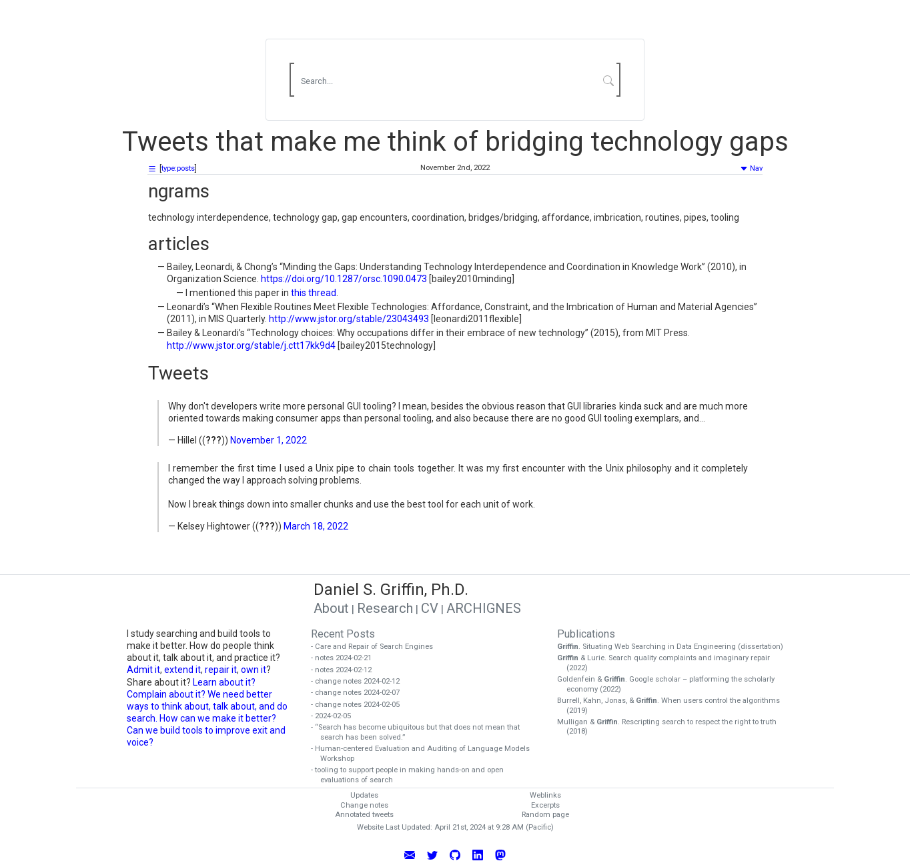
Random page (545, 814)
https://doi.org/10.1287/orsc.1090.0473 (344, 278)
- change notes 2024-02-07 (360, 692)
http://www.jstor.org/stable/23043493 (349, 318)
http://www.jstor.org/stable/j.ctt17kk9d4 (251, 345)
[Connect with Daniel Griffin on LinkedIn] (477, 853)
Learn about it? (224, 682)
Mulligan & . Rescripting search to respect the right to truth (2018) (671, 727)
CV (429, 608)
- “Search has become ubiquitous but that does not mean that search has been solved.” (420, 732)
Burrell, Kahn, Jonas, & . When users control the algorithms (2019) (673, 705)
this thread (313, 292)
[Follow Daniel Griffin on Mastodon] (500, 853)
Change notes (364, 805)
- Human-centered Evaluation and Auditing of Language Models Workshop (425, 753)
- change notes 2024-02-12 (360, 681)
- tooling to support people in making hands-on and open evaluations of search (412, 775)
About (331, 608)
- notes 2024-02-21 (346, 658)
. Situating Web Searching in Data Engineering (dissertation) (674, 646)
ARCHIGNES (483, 608)
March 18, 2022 (316, 526)
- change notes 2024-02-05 (360, 704)
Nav (751, 168)
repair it (221, 669)
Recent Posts (343, 634)
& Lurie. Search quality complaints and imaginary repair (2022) (668, 663)
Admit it (143, 669)
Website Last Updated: (394, 827)
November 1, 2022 (268, 440)
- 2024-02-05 (335, 716)
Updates (364, 795)
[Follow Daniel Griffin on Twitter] (432, 853)
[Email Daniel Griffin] (409, 853)
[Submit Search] (608, 80)
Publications (586, 634)
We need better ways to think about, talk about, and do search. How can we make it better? (207, 706)
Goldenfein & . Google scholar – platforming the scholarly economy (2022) (670, 684)
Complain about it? (166, 694)
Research (385, 608)
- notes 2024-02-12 (346, 670)
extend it (182, 669)
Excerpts (545, 805)
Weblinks (545, 795)
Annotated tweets (364, 814)
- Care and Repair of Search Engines (376, 646)
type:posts (178, 168)
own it (253, 669)
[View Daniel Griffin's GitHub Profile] (455, 853)
